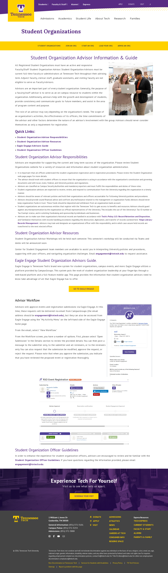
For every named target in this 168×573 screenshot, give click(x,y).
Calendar (114, 529)
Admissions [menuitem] (47, 18)
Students (43, 4)
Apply (121, 4)
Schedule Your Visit (84, 496)
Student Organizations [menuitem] (49, 46)
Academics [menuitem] (65, 18)
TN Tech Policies (133, 563)
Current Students (143, 525)
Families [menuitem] (135, 18)
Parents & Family (143, 537)
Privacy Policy (117, 563)
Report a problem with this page (70, 567)
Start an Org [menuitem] (88, 46)
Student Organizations (51, 31)
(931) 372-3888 (62, 531)
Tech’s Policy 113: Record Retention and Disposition (125, 216)
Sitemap (52, 567)
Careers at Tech (117, 533)
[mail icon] (63, 537)
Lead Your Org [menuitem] (105, 46)
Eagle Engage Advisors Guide (32, 145)
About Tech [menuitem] (102, 18)
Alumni (75, 4)
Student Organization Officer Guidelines (39, 149)
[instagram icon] (50, 537)
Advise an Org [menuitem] (124, 46)
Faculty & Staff (60, 4)
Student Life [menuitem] (83, 18)
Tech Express (141, 521)
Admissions (115, 517)
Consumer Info (117, 537)
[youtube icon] (58, 537)
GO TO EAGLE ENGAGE (84, 289)
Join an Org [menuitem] (71, 46)
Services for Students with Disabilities (94, 563)
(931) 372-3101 (66, 524)
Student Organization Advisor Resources (39, 141)
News (112, 525)
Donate (131, 4)
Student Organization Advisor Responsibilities (42, 137)
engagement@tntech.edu (110, 253)
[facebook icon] (54, 537)
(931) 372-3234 (63, 528)
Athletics (114, 521)
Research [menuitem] (120, 18)
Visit (142, 4)
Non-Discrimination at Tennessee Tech (63, 563)
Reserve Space (116, 541)
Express (86, 4)
